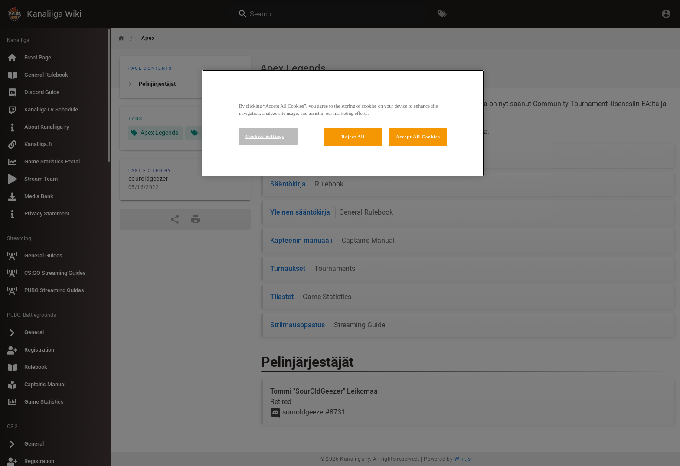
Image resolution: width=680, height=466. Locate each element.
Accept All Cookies (418, 136)
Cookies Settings (264, 136)
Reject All (352, 136)
